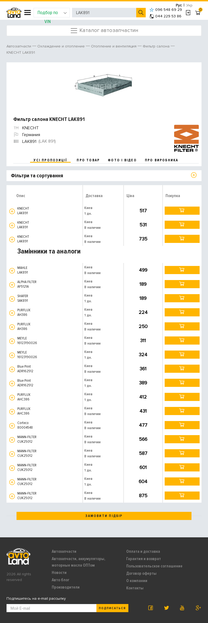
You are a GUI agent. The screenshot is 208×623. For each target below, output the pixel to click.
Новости (59, 572)
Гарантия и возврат (143, 558)
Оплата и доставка (143, 551)
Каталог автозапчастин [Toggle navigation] (104, 31)
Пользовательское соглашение (154, 566)
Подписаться (112, 608)
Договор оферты (141, 573)
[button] (12, 211)
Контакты (135, 588)
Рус (179, 5)
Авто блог (60, 579)
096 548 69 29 (166, 9)
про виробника (161, 160)
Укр (189, 5)
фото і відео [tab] (122, 160)
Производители (66, 587)
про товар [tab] (88, 160)
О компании (136, 580)
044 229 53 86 (165, 16)
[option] (104, 86)
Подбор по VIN (52, 13)
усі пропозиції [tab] (50, 160)
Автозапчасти (64, 551)
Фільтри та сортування (37, 175)
